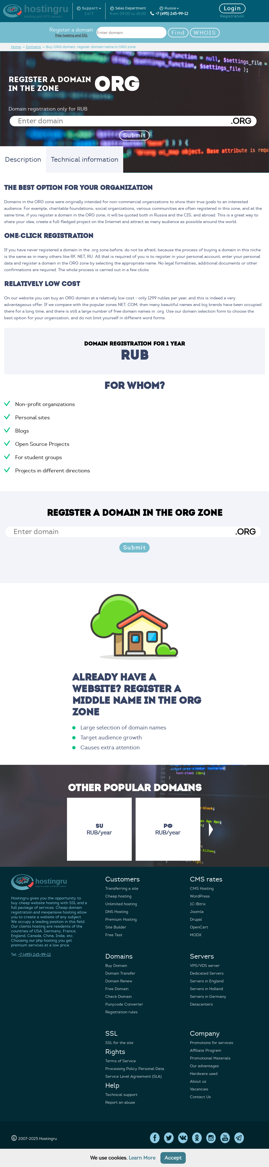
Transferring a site (121, 888)
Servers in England (207, 981)
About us (198, 1081)
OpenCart (199, 927)
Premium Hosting (121, 919)
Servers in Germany (208, 996)
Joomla (197, 911)
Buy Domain (116, 965)
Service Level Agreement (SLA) (133, 1076)
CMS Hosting (202, 888)
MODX (195, 935)
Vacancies (199, 1089)
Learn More (142, 1158)
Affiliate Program (205, 1050)
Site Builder (115, 927)
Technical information (84, 159)
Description (23, 159)
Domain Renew (118, 981)
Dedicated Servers (207, 973)
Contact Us (200, 1097)
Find (178, 32)
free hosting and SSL (71, 35)
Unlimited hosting (121, 904)
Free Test (113, 935)
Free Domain (116, 989)
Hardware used (203, 1073)
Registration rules (121, 1012)
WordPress (200, 896)
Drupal (196, 919)
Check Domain (118, 996)
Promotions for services (211, 1042)
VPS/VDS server (205, 965)
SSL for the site (119, 1042)
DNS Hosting (116, 911)
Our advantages (204, 1066)
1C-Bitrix (198, 904)
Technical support (121, 1094)
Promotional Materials (210, 1058)
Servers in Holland (206, 989)
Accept (173, 1158)
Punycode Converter (124, 1004)
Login (232, 8)
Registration (232, 16)
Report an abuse (120, 1102)
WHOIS (204, 32)
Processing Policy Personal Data (134, 1068)
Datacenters (201, 1004)
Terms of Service (120, 1061)
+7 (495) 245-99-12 (169, 13)
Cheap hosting (118, 896)
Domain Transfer (120, 973)
